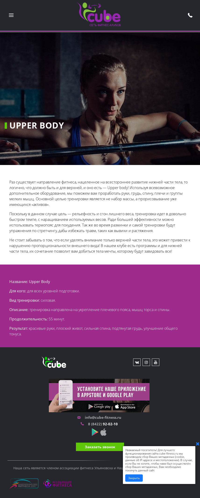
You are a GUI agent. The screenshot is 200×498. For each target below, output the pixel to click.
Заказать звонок (100, 446)
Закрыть (134, 478)
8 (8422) (95, 424)
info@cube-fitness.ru (103, 417)
